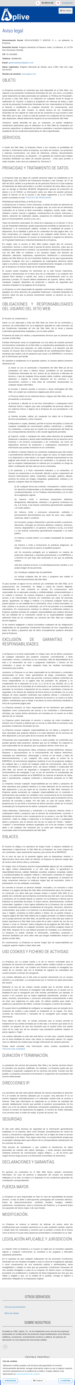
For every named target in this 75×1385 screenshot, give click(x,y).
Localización (67, 3)
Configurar (38, 1380)
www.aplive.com (29, 74)
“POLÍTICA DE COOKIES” (13, 1049)
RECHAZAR (10, 1380)
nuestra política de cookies (28, 1374)
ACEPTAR (65, 1380)
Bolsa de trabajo (12, 1313)
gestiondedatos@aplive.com (21, 63)
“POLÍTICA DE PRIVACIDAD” (39, 197)
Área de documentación (15, 1307)
